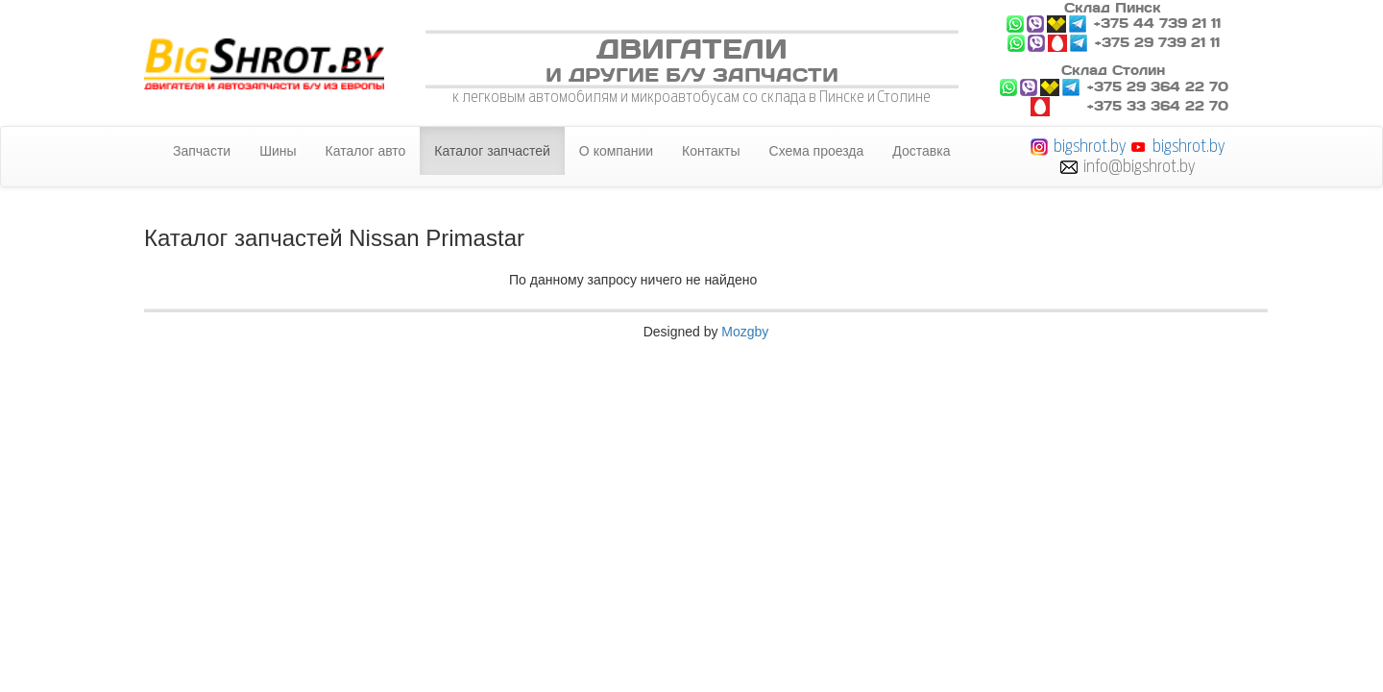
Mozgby (744, 331)
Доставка (921, 151)
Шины (277, 151)
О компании (616, 151)
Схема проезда (816, 151)
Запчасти (201, 151)
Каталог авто (366, 151)
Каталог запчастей (492, 151)
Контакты (711, 151)
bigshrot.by (1090, 146)
